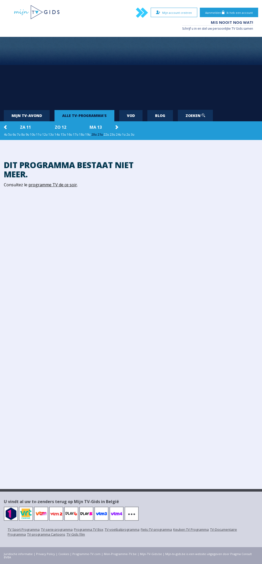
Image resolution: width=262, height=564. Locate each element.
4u (5, 134)
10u (32, 134)
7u (18, 134)
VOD (131, 115)
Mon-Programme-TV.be (120, 554)
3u (132, 134)
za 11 (25, 127)
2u (128, 134)
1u (124, 134)
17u (75, 134)
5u (10, 134)
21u (100, 134)
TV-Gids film (76, 534)
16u (69, 134)
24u (118, 134)
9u (27, 134)
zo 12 (60, 127)
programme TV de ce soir (52, 185)
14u (57, 134)
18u (81, 134)
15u (63, 134)
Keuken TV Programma (191, 529)
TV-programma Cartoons (46, 534)
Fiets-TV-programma (156, 529)
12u (45, 134)
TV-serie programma (57, 529)
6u (14, 134)
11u (38, 134)
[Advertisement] (131, 71)
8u (23, 134)
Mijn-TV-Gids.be (151, 554)
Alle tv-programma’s (84, 115)
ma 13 (96, 127)
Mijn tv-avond (27, 115)
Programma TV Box (88, 529)
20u (94, 134)
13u (51, 134)
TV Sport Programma (24, 529)
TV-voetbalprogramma (122, 529)
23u (112, 134)
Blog (160, 115)
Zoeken (195, 115)
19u (88, 134)
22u (106, 134)
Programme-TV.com (86, 554)
